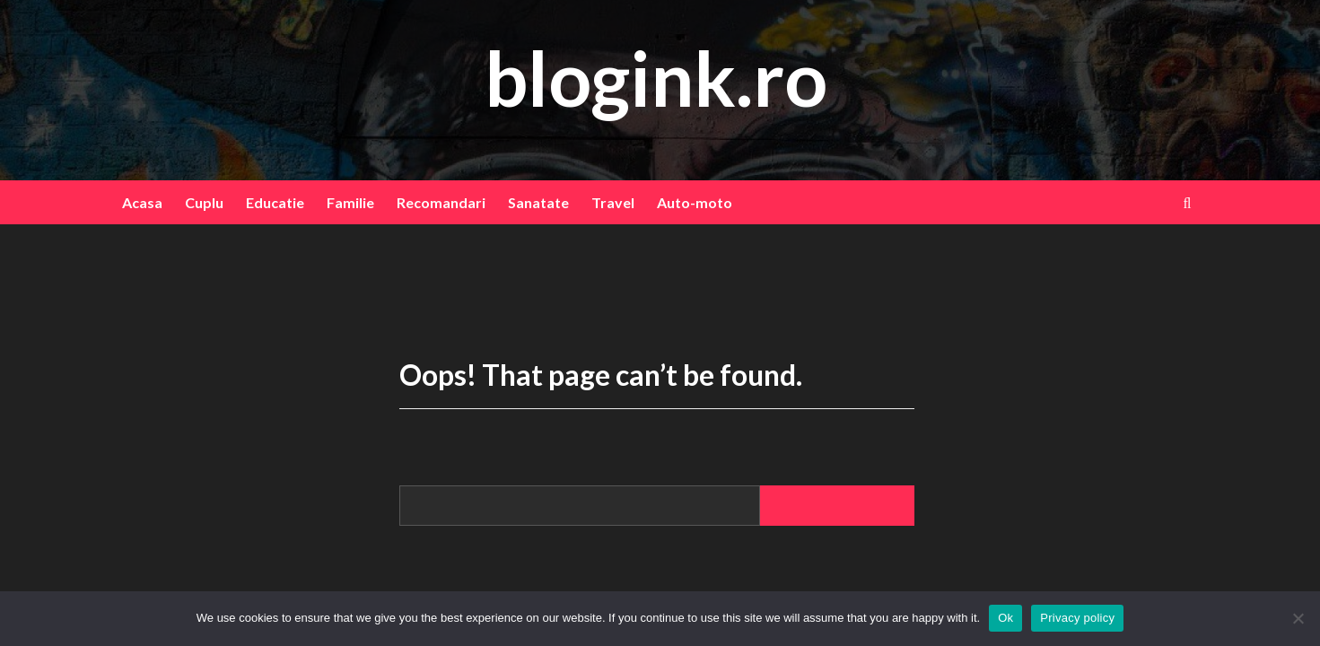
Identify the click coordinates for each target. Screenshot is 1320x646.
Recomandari (441, 202)
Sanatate (538, 202)
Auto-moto (694, 202)
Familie (350, 202)
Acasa (142, 202)
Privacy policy (1077, 617)
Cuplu (204, 202)
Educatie (275, 202)
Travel (612, 202)
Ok (1005, 617)
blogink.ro (656, 77)
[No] (1298, 618)
